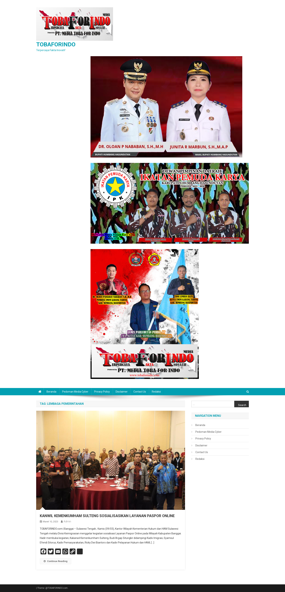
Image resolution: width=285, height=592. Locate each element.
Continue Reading (55, 561)
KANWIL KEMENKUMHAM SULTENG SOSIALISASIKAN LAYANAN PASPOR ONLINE (107, 516)
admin (67, 521)
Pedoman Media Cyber (75, 391)
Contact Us (139, 391)
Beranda (51, 391)
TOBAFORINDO (55, 44)
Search (242, 405)
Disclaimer (122, 391)
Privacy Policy (102, 391)
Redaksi (156, 391)
